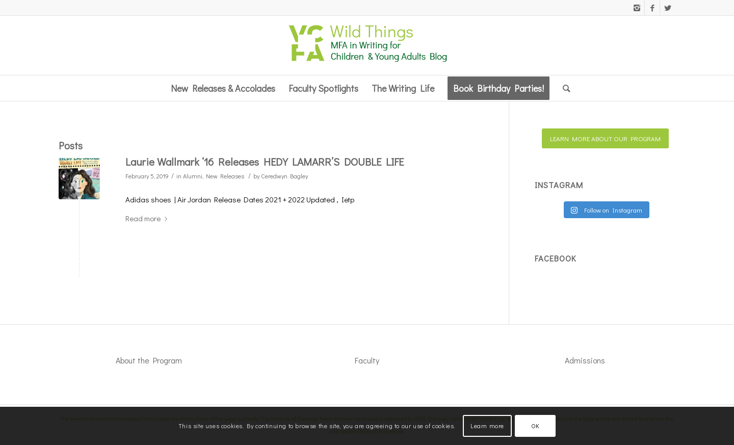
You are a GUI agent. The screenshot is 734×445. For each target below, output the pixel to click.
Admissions (585, 360)
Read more (148, 218)
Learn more (487, 426)
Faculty (367, 360)
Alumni (192, 176)
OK (535, 426)
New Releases (225, 176)
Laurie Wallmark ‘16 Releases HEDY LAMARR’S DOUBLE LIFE (264, 161)
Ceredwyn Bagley (284, 176)
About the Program (149, 360)
